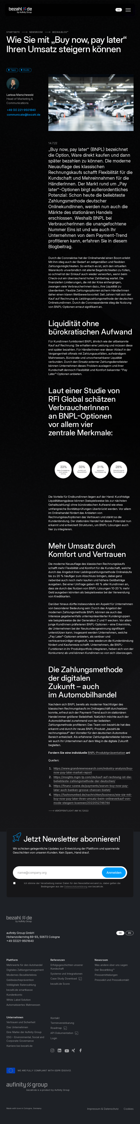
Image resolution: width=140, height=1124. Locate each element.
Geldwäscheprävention (20, 980)
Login (53, 1038)
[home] (21, 10)
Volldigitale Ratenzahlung (21, 984)
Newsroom (36, 32)
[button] (127, 10)
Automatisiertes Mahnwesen (23, 1004)
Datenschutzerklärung (75, 886)
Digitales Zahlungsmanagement (25, 969)
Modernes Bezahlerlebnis (21, 975)
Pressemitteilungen (106, 975)
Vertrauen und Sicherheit (20, 1022)
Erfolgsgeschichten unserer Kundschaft (66, 966)
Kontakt (54, 1018)
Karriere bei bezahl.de (19, 1045)
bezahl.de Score (60, 983)
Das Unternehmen (17, 1027)
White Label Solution (18, 999)
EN (129, 933)
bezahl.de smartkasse (19, 989)
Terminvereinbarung (62, 1023)
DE (118, 10)
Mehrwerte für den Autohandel (24, 965)
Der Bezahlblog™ (104, 969)
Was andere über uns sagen (111, 965)
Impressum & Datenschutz (103, 1108)
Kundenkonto (14, 994)
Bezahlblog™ (60, 32)
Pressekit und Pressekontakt (112, 980)
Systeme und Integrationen (66, 973)
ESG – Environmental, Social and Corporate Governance (25, 1039)
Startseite (13, 32)
